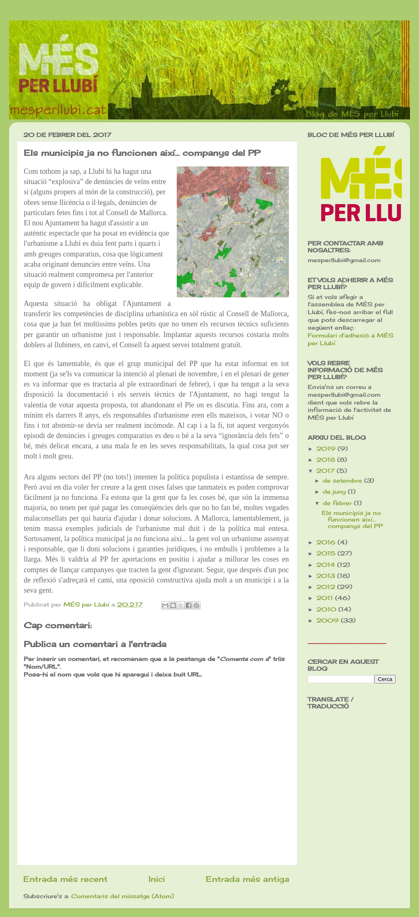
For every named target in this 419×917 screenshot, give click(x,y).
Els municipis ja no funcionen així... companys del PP (352, 519)
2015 (327, 553)
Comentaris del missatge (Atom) (122, 896)
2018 (326, 459)
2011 (325, 598)
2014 (326, 565)
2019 (327, 448)
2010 (327, 609)
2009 (328, 620)
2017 (326, 470)
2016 (327, 542)
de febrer (338, 503)
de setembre (343, 480)
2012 (326, 587)
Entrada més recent (65, 879)
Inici (157, 879)
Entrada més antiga (247, 879)
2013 (326, 576)
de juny (335, 491)
